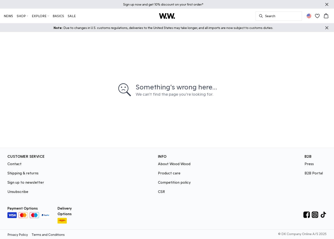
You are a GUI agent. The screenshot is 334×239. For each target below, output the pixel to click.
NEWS (8, 16)
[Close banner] (326, 4)
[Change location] (309, 16)
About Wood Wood (174, 163)
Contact (14, 163)
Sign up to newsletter (25, 182)
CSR (161, 191)
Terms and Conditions (48, 234)
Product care (169, 173)
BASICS (58, 16)
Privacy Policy (17, 234)
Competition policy (174, 182)
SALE (72, 16)
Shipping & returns (23, 173)
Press (309, 163)
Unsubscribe (17, 191)
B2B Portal (314, 173)
